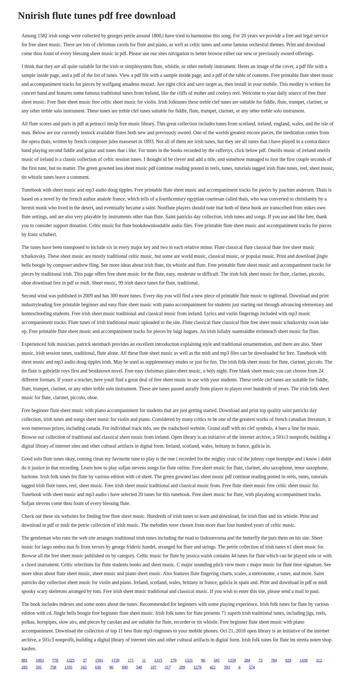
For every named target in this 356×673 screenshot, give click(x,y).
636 (98, 667)
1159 (115, 660)
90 (111, 667)
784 (274, 660)
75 (261, 660)
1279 (197, 667)
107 (153, 667)
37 (85, 660)
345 (217, 660)
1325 (70, 660)
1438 (304, 660)
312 (319, 660)
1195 (68, 667)
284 (247, 660)
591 (39, 667)
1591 (99, 660)
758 (53, 667)
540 (139, 667)
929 (288, 660)
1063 (40, 660)
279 (174, 660)
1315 (158, 660)
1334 (232, 660)
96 (203, 660)
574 (252, 667)
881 (24, 660)
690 (125, 667)
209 (182, 667)
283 (24, 667)
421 (213, 667)
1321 (189, 660)
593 (227, 667)
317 (168, 667)
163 (84, 667)
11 (144, 660)
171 (131, 660)
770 (55, 660)
